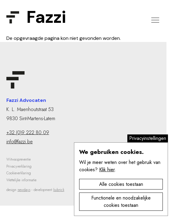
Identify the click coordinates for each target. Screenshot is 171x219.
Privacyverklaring (19, 166)
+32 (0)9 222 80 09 (27, 132)
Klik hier (107, 169)
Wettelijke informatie (21, 180)
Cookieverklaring (18, 173)
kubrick (58, 190)
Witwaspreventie (18, 159)
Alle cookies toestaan (121, 184)
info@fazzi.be (19, 141)
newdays (24, 190)
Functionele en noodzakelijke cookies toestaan (121, 201)
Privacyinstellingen (147, 138)
